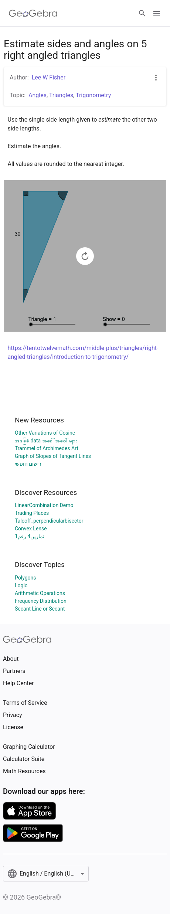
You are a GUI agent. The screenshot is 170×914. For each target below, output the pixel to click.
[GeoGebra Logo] (33, 13)
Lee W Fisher (48, 77)
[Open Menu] (156, 13)
